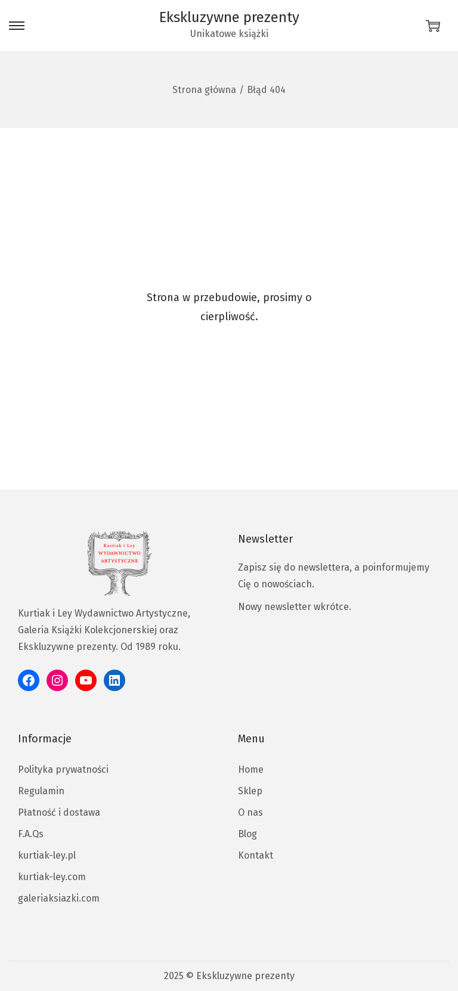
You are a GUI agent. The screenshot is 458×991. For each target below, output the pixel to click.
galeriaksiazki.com (59, 898)
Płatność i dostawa (59, 812)
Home (251, 769)
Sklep (250, 791)
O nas (250, 812)
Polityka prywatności (63, 769)
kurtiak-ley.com (52, 876)
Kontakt (255, 855)
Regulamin (41, 791)
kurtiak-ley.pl (47, 855)
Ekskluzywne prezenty (229, 17)
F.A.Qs (31, 834)
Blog (247, 834)
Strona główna (204, 89)
